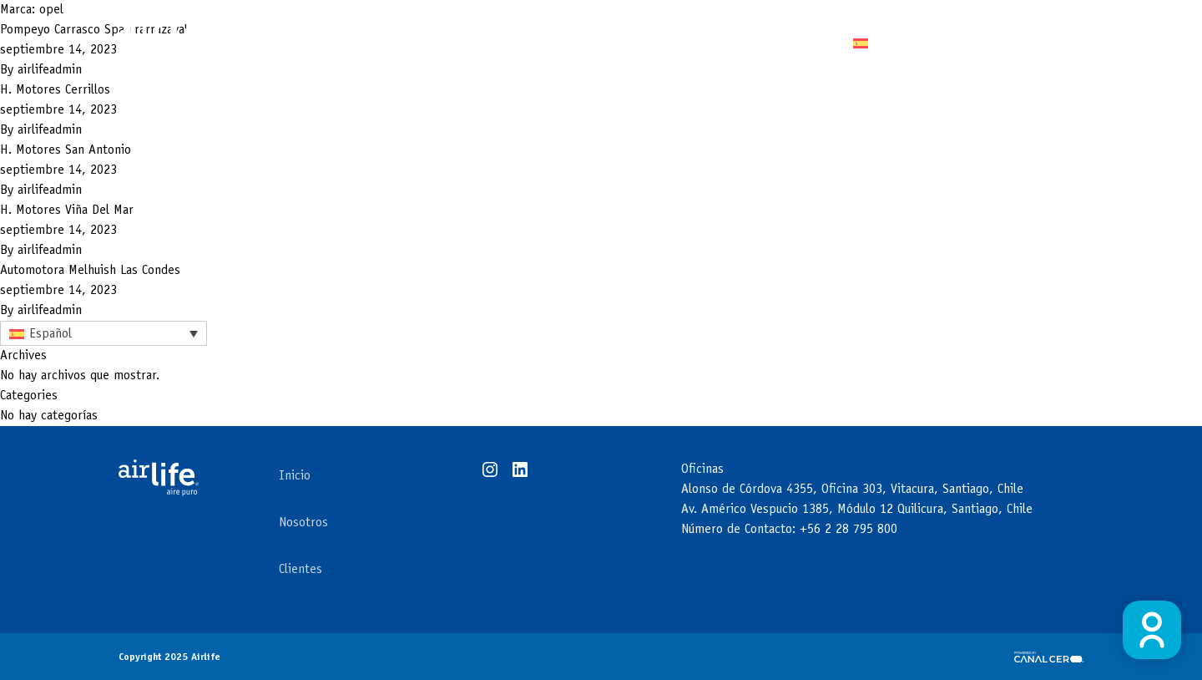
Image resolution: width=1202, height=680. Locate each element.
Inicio (295, 476)
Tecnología (418, 41)
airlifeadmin (50, 130)
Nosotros (303, 523)
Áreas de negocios (584, 41)
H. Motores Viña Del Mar (67, 210)
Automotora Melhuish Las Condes (90, 270)
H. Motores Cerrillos (55, 90)
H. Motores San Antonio (65, 150)
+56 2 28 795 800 (848, 529)
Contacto (793, 41)
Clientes (708, 41)
